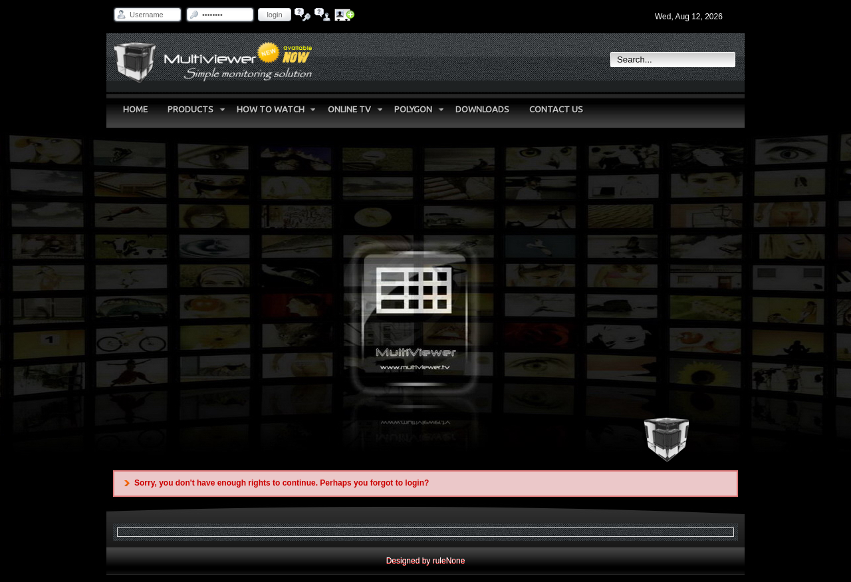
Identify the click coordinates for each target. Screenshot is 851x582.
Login (274, 15)
